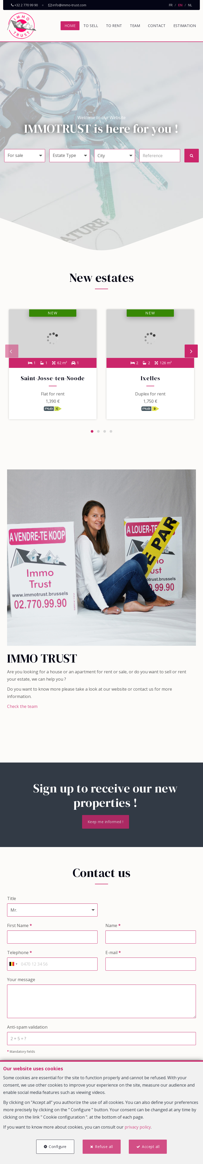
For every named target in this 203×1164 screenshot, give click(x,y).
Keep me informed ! (106, 822)
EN (180, 5)
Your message (21, 980)
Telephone (19, 953)
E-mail (113, 953)
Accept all (151, 1146)
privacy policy (138, 1126)
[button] (114, 155)
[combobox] (13, 965)
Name (113, 926)
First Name (19, 926)
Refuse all (104, 1146)
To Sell (90, 25)
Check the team (22, 707)
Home (70, 25)
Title (11, 899)
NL (190, 5)
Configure (57, 1146)
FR (171, 5)
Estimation (184, 25)
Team (135, 25)
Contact (156, 25)
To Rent (114, 25)
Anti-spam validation (27, 1028)
